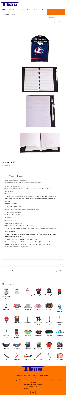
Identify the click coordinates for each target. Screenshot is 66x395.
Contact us (6, 14)
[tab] (33, 171)
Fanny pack (27, 335)
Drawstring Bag (28, 295)
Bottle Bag (6, 309)
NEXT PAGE (54, 271)
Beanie (60, 295)
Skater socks (27, 322)
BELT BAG (49, 309)
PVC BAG (17, 309)
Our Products (35, 9)
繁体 (33, 392)
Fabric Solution (46, 9)
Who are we (25, 9)
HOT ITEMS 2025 (13, 9)
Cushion (17, 295)
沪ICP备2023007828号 (36, 388)
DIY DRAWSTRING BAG (6, 296)
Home (3, 9)
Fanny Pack (60, 335)
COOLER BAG (6, 322)
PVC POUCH (27, 309)
